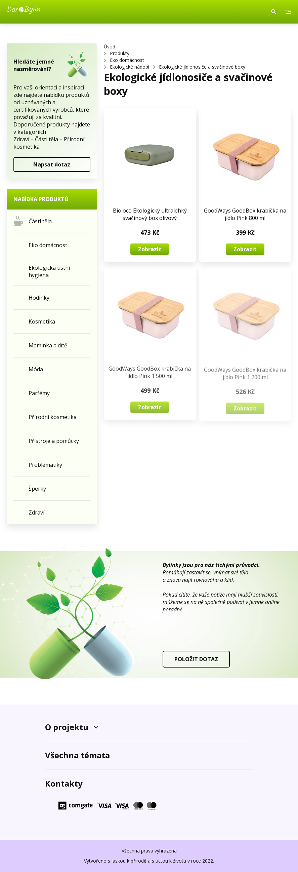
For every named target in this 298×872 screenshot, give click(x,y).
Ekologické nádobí (129, 67)
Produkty (119, 53)
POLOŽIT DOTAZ (196, 659)
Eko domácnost (127, 60)
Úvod (109, 46)
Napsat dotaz (51, 164)
